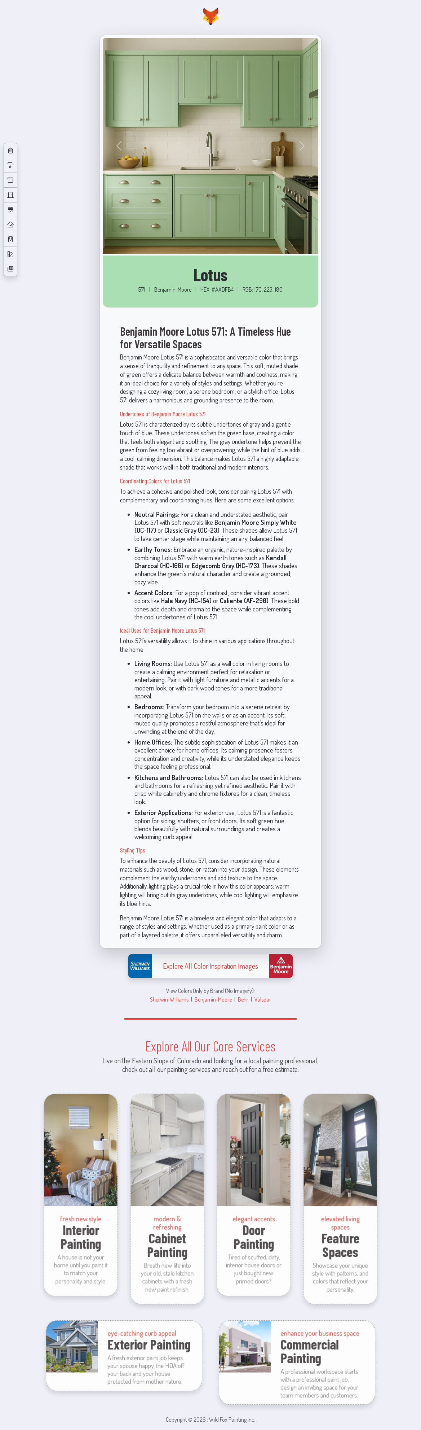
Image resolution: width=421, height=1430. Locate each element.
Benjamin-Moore (213, 999)
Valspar (262, 999)
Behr (243, 999)
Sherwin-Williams (169, 999)
